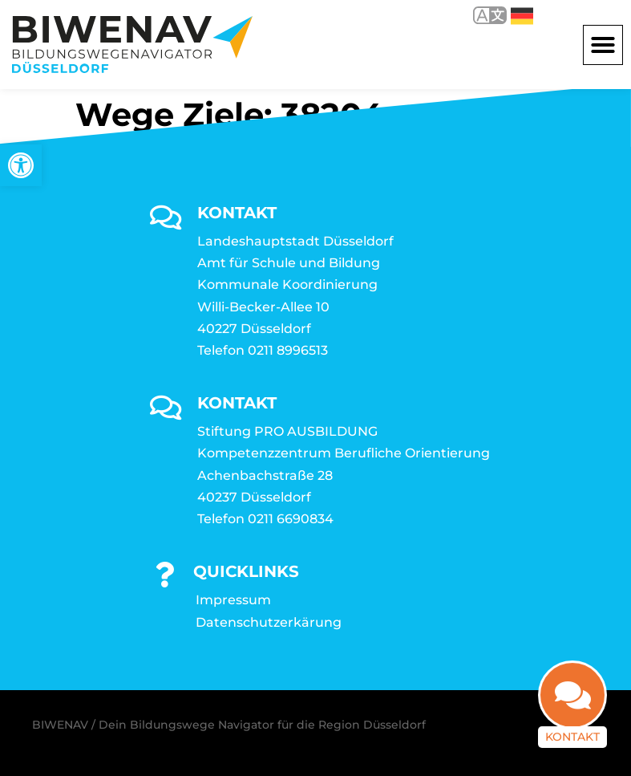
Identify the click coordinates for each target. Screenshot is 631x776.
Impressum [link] (233, 599)
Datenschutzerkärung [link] (269, 622)
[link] (21, 165)
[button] (603, 45)
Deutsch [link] (522, 16)
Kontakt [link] (572, 746)
